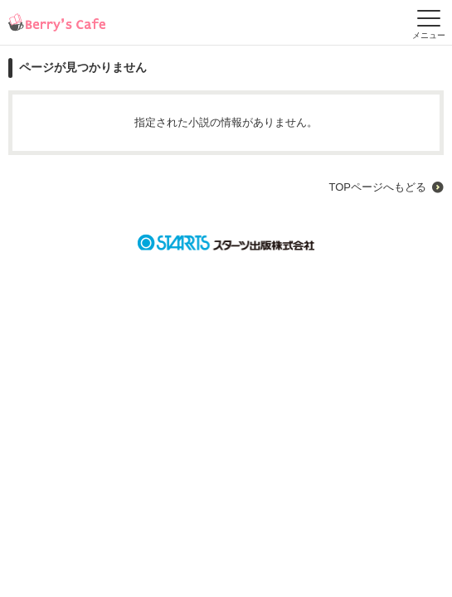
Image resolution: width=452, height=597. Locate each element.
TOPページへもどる (377, 187)
